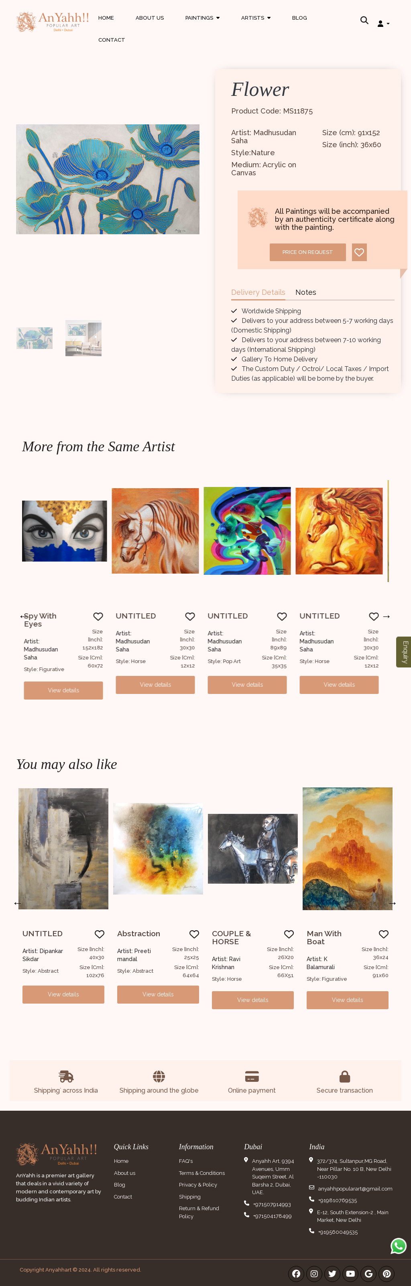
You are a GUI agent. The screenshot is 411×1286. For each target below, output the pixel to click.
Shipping (190, 1197)
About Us (150, 18)
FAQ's (186, 1161)
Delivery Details (258, 292)
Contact (111, 40)
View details (68, 690)
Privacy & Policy (198, 1185)
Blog (299, 18)
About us (124, 1173)
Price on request (308, 252)
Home (106, 18)
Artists (256, 25)
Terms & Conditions (202, 1173)
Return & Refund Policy (199, 1212)
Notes (305, 292)
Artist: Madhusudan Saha (45, 649)
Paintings (202, 25)
